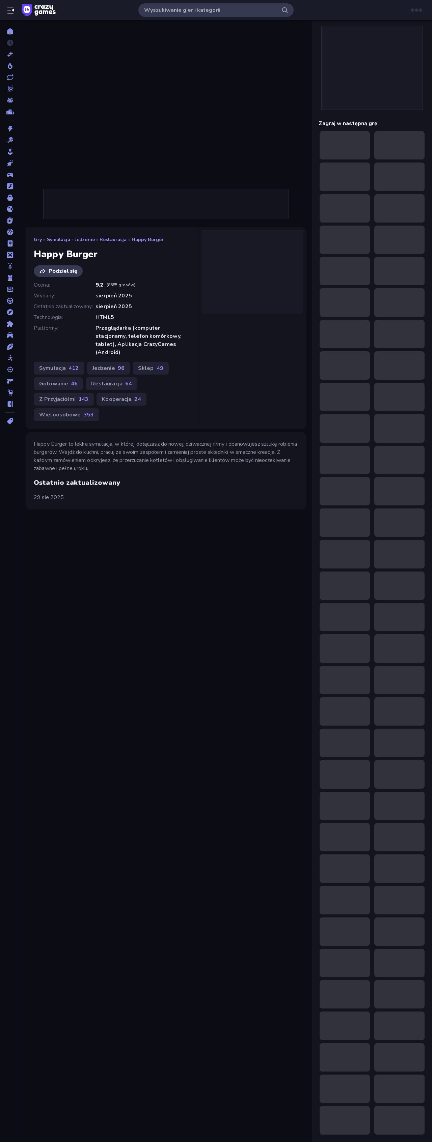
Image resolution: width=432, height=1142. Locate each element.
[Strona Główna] (10, 31)
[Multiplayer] (10, 100)
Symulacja (58, 239)
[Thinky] (10, 392)
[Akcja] (10, 129)
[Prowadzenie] (10, 300)
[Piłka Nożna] (10, 289)
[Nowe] (10, 54)
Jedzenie (85, 239)
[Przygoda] (10, 312)
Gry (38, 239)
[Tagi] (10, 421)
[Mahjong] (10, 243)
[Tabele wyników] (10, 111)
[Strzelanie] (10, 369)
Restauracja (113, 239)
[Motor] (10, 266)
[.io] (10, 209)
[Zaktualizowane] (10, 77)
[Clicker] (10, 163)
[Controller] (10, 174)
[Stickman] (10, 358)
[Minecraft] (10, 255)
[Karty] (10, 220)
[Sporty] (10, 346)
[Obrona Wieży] (10, 278)
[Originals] (10, 88)
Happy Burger (148, 239)
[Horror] (10, 197)
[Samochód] (10, 335)
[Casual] (10, 151)
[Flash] (10, 186)
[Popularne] (10, 65)
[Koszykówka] (10, 232)
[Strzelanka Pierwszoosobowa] (10, 381)
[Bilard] (10, 140)
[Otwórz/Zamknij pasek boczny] (11, 10)
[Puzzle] (10, 323)
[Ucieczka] (10, 404)
